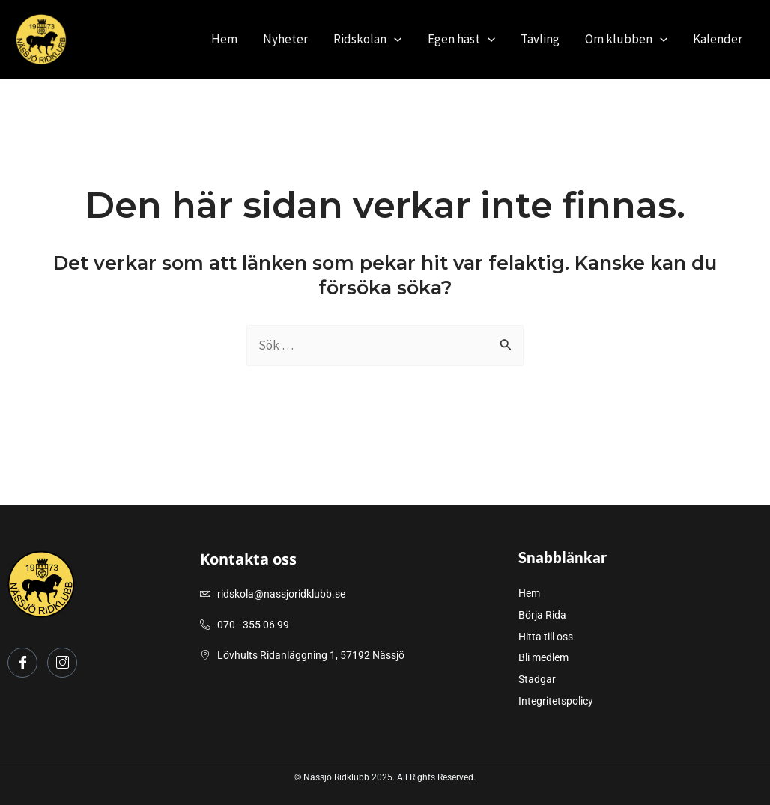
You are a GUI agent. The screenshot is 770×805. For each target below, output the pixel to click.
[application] (393, 39)
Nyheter (285, 39)
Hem (224, 39)
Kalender (717, 39)
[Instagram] (62, 663)
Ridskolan (367, 39)
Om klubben (626, 39)
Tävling (540, 39)
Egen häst (461, 39)
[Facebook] (22, 663)
